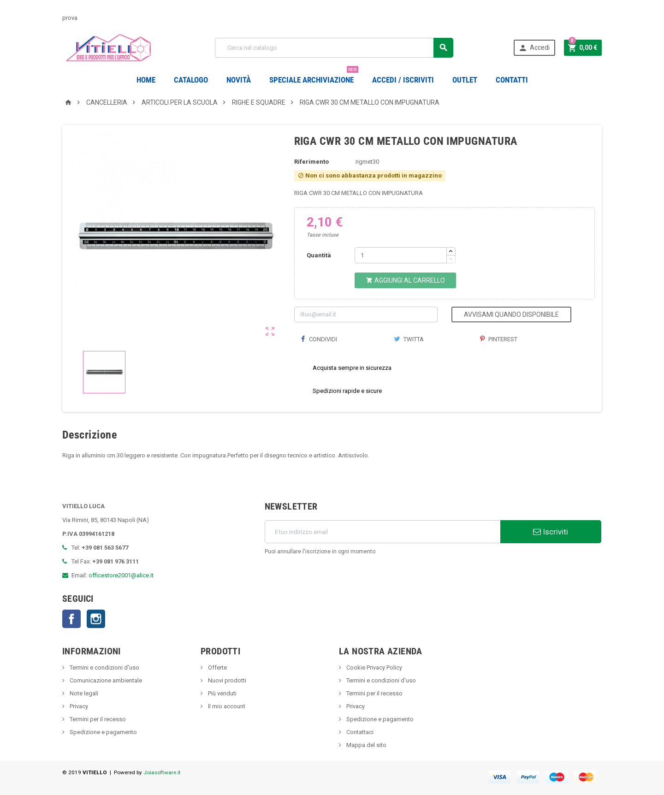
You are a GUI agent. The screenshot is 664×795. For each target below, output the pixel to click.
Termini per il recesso (97, 719)
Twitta (409, 339)
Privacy (78, 706)
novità (238, 79)
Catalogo (191, 79)
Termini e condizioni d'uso (103, 667)
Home (145, 79)
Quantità (319, 255)
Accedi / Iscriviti (403, 79)
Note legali (83, 693)
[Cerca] (334, 48)
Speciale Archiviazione (313, 76)
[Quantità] (401, 255)
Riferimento (311, 161)
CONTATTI (512, 79)
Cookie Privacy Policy (373, 667)
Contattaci (359, 732)
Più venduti (222, 693)
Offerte (217, 667)
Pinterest (498, 339)
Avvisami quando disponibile (511, 314)
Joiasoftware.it (162, 772)
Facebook (71, 619)
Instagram (96, 619)
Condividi (319, 339)
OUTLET (464, 79)
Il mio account (226, 706)
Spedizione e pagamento (102, 732)
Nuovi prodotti (226, 680)
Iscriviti (550, 531)
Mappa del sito (365, 745)
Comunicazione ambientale (105, 680)
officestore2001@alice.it (121, 575)
